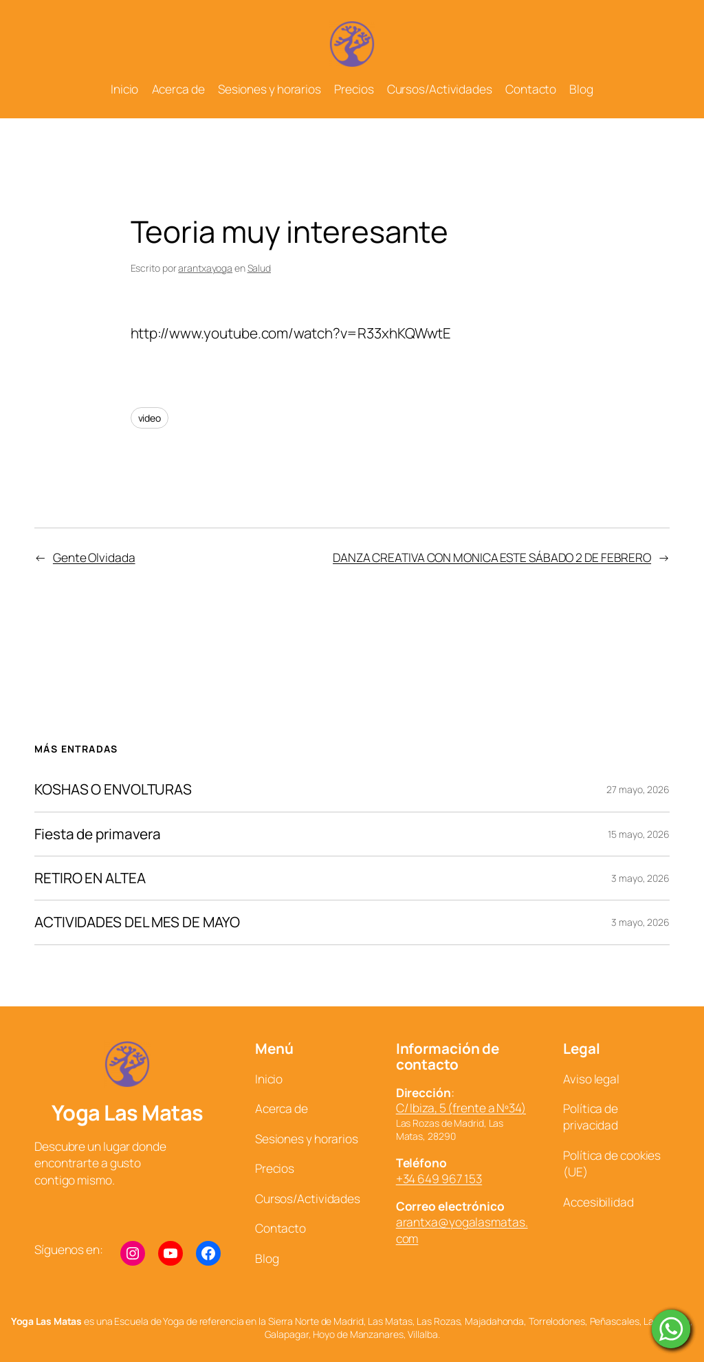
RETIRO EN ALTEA (90, 878)
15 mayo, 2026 (639, 834)
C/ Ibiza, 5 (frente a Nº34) (461, 1107)
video (150, 417)
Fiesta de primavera (97, 834)
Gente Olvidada (94, 557)
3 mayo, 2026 (640, 878)
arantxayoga (205, 267)
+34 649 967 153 (439, 1178)
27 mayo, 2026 (638, 789)
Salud (260, 267)
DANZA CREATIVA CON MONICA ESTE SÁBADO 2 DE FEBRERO (492, 557)
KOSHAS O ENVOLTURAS (113, 789)
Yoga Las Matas (128, 1112)
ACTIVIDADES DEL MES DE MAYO (137, 922)
